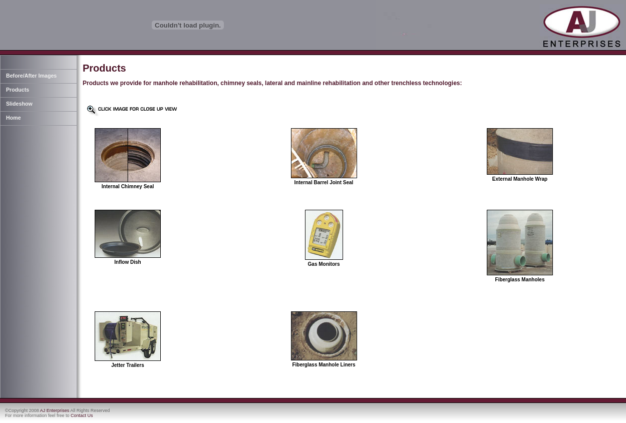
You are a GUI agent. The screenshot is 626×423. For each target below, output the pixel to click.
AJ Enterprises (55, 410)
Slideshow (19, 104)
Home (13, 118)
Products (17, 90)
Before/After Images (31, 76)
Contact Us (82, 415)
